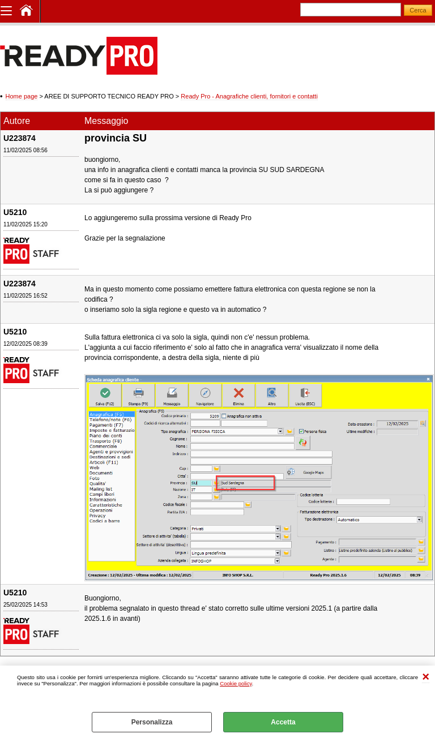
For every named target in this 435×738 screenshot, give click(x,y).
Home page (22, 96)
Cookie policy (235, 683)
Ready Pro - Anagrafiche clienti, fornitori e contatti (249, 96)
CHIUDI (425, 677)
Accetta (283, 722)
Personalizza (152, 722)
